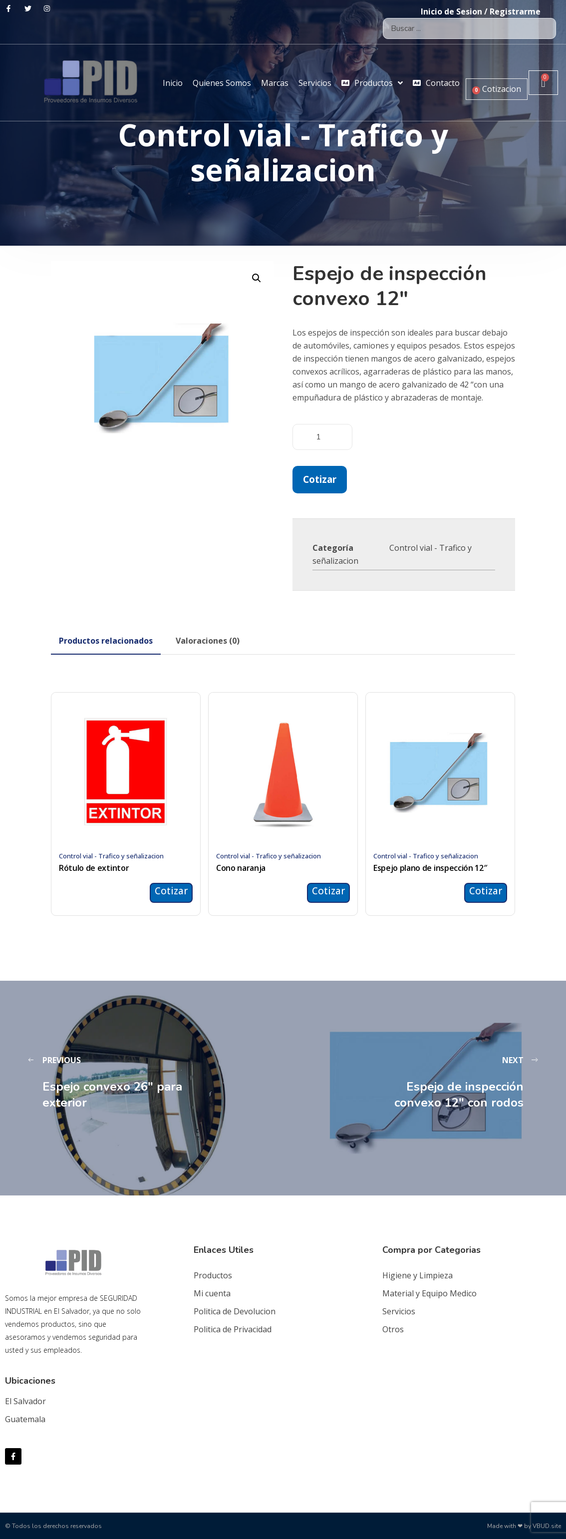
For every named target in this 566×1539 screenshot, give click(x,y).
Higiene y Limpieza (417, 1275)
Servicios (398, 1311)
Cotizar (319, 479)
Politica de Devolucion (235, 1311)
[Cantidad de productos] (322, 437)
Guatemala (25, 1419)
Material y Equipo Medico (429, 1293)
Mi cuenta (212, 1293)
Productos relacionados (106, 640)
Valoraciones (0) (208, 640)
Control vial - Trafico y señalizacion (111, 855)
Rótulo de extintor (94, 867)
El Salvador (25, 1401)
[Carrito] (543, 82)
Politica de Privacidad (233, 1329)
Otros (393, 1329)
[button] (257, 278)
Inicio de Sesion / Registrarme (481, 11)
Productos (213, 1275)
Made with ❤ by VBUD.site (524, 1526)
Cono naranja (241, 867)
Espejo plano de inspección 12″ (430, 867)
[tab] (106, 641)
